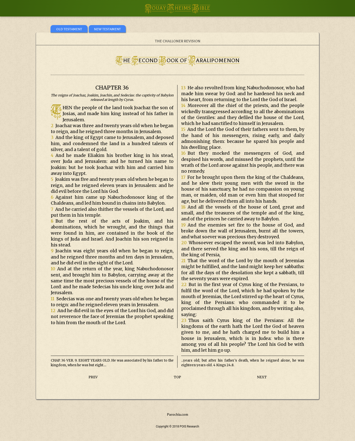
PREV (93, 377)
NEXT (262, 377)
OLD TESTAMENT (69, 29)
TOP (177, 377)
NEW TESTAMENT (107, 29)
